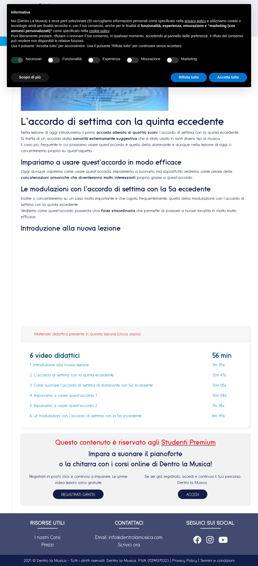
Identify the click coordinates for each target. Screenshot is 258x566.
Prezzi (47, 545)
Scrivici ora (129, 545)
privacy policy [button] (195, 21)
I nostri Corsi (47, 537)
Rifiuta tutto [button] (189, 77)
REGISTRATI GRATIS (78, 494)
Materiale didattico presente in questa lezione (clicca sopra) (87, 333)
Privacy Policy (184, 560)
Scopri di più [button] (30, 77)
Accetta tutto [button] (228, 77)
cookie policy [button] (99, 31)
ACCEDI (192, 494)
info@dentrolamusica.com (136, 537)
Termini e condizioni (217, 560)
